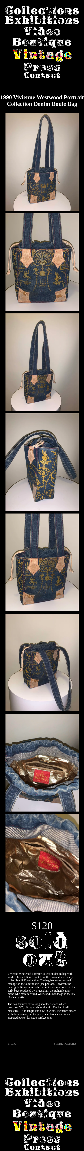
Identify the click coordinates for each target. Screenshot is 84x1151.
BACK (12, 1043)
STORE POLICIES (65, 1043)
